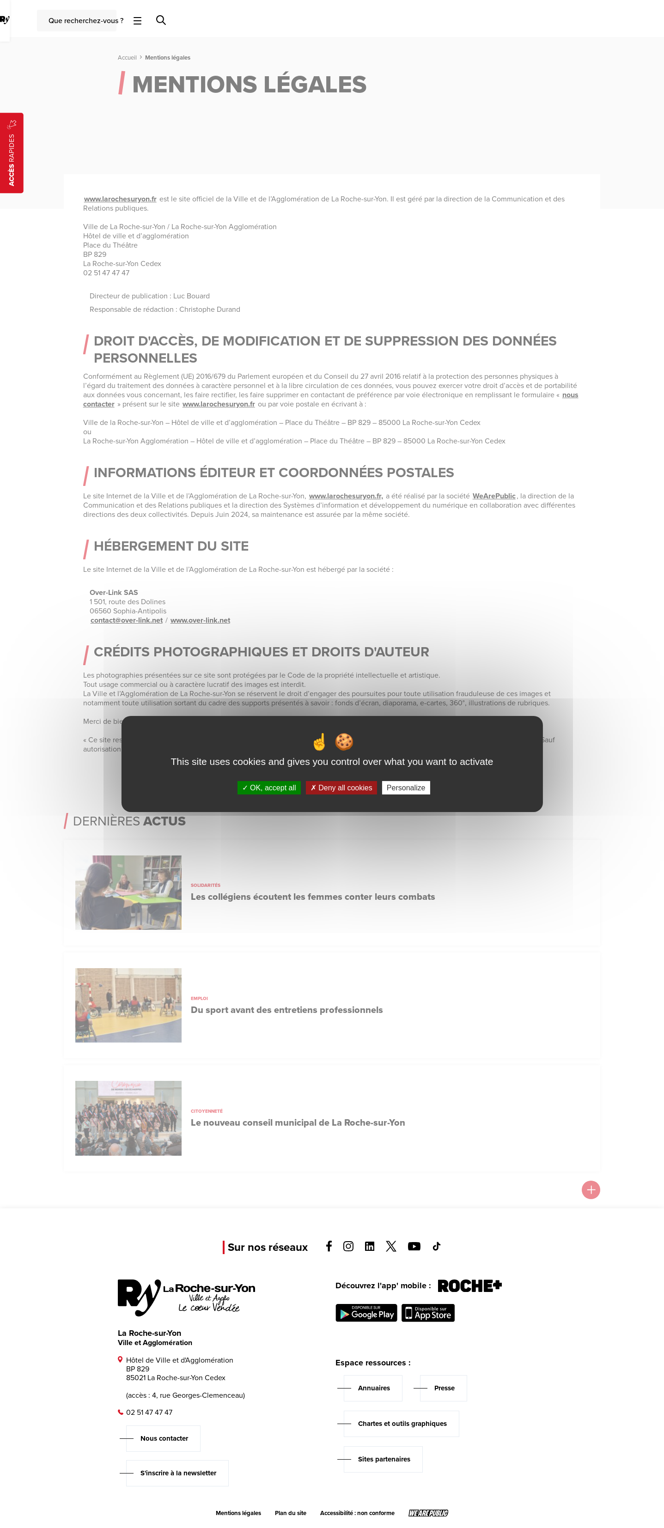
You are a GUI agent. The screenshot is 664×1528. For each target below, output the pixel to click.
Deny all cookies (341, 788)
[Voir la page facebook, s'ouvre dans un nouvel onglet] (329, 1249)
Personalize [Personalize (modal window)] (406, 788)
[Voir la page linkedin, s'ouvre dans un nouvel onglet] (370, 1248)
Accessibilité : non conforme (357, 1513)
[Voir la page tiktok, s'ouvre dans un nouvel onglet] (436, 1248)
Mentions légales (238, 1513)
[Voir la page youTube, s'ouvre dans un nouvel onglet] (414, 1248)
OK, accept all (269, 788)
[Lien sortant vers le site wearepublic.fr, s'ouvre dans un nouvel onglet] (428, 1513)
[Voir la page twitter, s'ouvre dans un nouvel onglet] (391, 1249)
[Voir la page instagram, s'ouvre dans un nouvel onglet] (348, 1248)
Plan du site (290, 1513)
